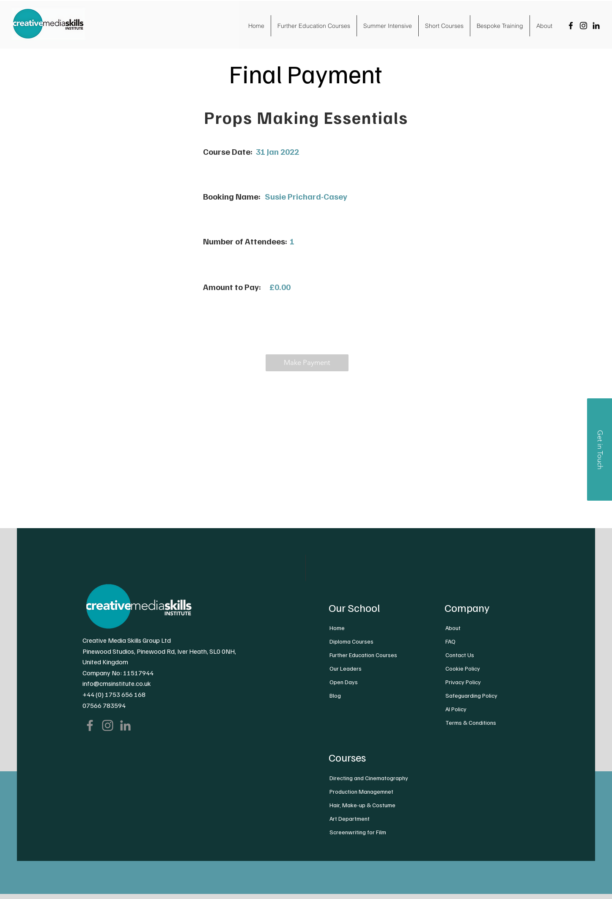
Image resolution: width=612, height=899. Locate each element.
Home (337, 627)
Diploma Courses (351, 641)
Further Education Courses (363, 654)
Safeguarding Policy (471, 695)
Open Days (343, 681)
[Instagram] (583, 25)
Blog (335, 695)
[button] (307, 362)
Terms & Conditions (470, 722)
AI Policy (456, 709)
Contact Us (459, 654)
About (453, 627)
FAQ (450, 641)
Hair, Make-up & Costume (362, 805)
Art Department (349, 818)
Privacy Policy (463, 681)
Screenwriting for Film (357, 832)
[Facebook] (571, 25)
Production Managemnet (361, 791)
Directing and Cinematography (368, 777)
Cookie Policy (462, 668)
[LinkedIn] (596, 25)
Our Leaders (345, 668)
